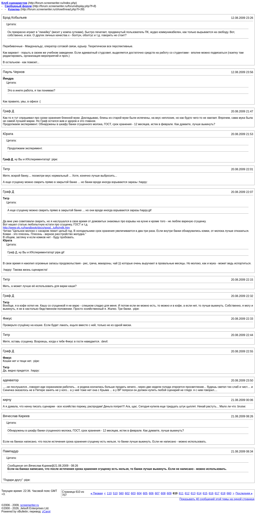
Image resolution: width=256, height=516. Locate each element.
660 (229, 493)
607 (157, 493)
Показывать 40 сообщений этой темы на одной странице (217, 499)
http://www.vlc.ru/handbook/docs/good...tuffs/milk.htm (36, 227)
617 (217, 493)
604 (139, 493)
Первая (97, 493)
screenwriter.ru (29, 505)
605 (145, 493)
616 (211, 493)
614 (199, 493)
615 (205, 493)
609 (169, 493)
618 (223, 493)
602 (127, 493)
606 (151, 493)
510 (115, 493)
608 (163, 493)
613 (193, 493)
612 (187, 493)
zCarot (46, 511)
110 (109, 493)
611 (181, 493)
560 (121, 493)
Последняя (244, 493)
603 (133, 493)
